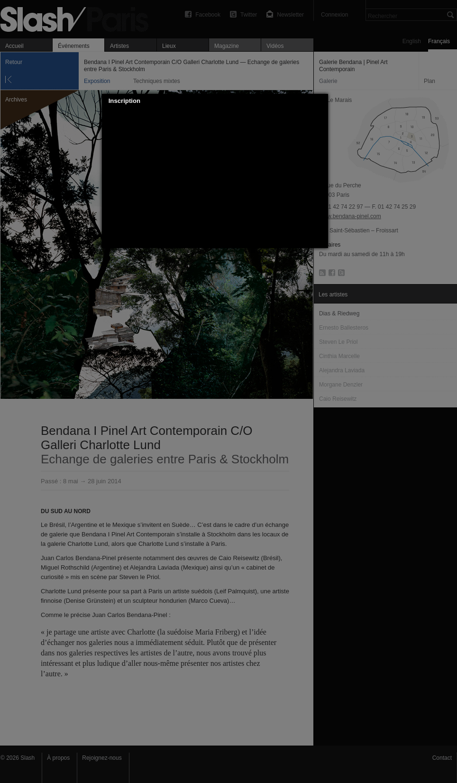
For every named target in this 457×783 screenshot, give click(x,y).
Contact (442, 758)
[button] (321, 101)
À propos (58, 758)
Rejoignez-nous (101, 758)
